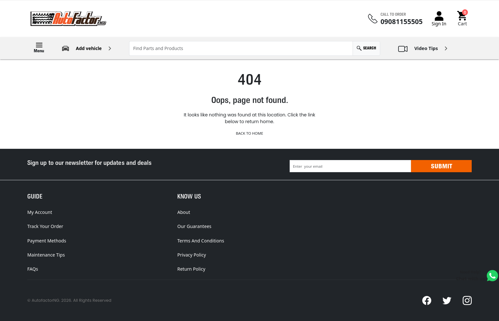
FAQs (32, 269)
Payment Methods (46, 241)
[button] (462, 18)
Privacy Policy (191, 255)
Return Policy (191, 269)
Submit (441, 166)
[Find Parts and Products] (241, 48)
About (183, 212)
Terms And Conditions (200, 241)
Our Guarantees (194, 226)
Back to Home (249, 133)
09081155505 (402, 21)
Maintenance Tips (46, 255)
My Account (39, 212)
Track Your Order (45, 226)
